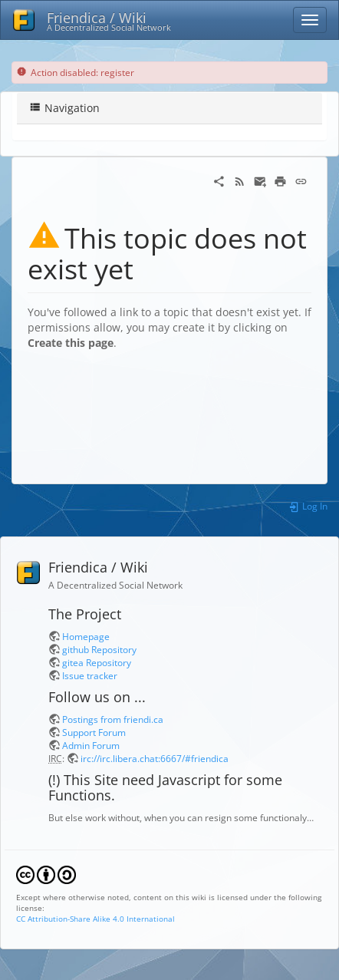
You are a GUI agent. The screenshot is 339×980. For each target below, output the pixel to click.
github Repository (99, 649)
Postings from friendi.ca (112, 719)
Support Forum (94, 732)
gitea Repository (96, 662)
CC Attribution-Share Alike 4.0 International (95, 918)
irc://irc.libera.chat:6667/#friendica (155, 758)
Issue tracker (89, 675)
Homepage (86, 636)
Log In (307, 506)
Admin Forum (91, 745)
